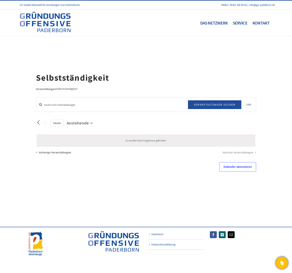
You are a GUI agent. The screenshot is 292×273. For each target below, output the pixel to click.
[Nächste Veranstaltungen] (44, 123)
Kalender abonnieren (238, 166)
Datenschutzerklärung (163, 244)
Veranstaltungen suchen (214, 104)
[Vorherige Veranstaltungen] (38, 122)
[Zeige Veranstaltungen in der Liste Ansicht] (248, 104)
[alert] (146, 140)
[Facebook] (213, 234)
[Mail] (231, 234)
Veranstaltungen (46, 89)
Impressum (157, 234)
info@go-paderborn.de (262, 5)
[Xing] (222, 234)
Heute (57, 123)
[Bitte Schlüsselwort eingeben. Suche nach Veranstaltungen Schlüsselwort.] (112, 105)
